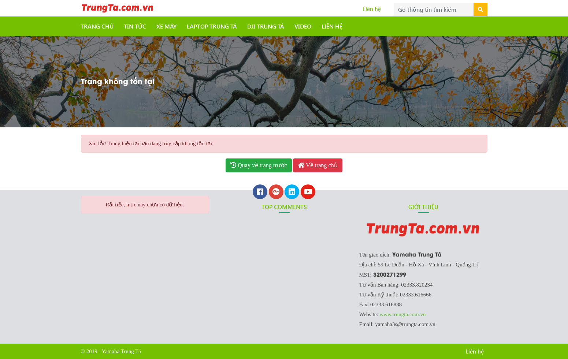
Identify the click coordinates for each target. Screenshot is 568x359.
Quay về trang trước (258, 165)
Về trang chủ (317, 165)
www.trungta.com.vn (402, 314)
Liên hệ (372, 8)
